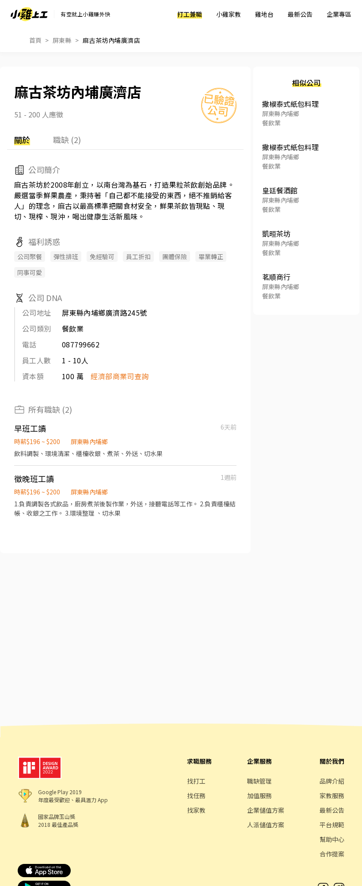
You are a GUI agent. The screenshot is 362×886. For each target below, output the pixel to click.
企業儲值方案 (265, 810)
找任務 (196, 795)
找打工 (196, 781)
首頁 (35, 40)
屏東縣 (62, 40)
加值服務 (259, 795)
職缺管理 (259, 781)
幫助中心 (332, 839)
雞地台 (264, 14)
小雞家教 (228, 14)
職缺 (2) (67, 139)
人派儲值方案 (265, 824)
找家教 (196, 810)
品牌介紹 (332, 781)
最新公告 (300, 14)
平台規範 (332, 824)
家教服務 (332, 795)
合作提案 (332, 853)
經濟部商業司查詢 (120, 376)
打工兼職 (189, 14)
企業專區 (339, 14)
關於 (22, 139)
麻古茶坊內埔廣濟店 (111, 40)
